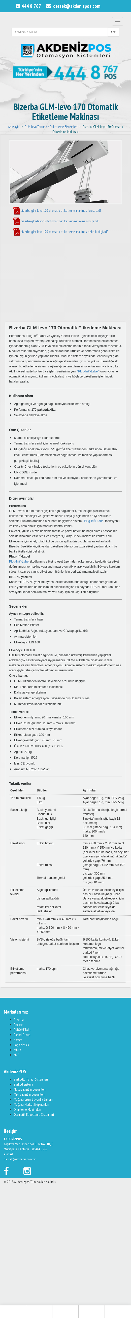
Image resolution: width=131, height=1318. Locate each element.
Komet (18, 1039)
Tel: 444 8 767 (38, 1149)
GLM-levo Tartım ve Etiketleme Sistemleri (51, 126)
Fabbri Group (22, 1034)
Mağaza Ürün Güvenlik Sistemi (33, 1099)
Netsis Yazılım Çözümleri (30, 1089)
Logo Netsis (21, 1045)
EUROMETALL (22, 1029)
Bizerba (19, 1019)
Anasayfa (13, 126)
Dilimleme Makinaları (27, 1109)
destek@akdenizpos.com (72, 6)
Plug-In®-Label (94, 521)
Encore (18, 1024)
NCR (16, 1055)
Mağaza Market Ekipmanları (31, 1104)
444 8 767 (28, 6)
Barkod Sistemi (23, 1084)
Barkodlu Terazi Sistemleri (31, 1079)
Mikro (17, 1050)
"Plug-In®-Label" (88, 371)
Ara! (113, 32)
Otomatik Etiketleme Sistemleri (34, 1114)
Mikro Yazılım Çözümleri (29, 1094)
